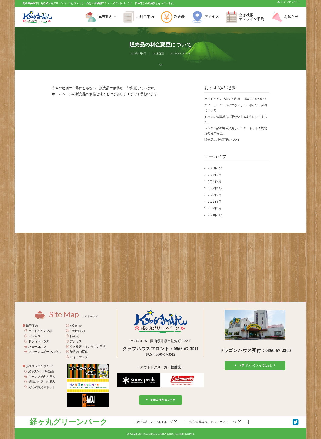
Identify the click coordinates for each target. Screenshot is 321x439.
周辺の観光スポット (39, 387)
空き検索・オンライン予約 (86, 346)
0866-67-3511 (186, 348)
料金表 (173, 17)
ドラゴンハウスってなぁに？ (255, 365)
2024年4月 (214, 181)
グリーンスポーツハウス (42, 351)
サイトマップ (77, 357)
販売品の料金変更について (222, 139)
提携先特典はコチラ (160, 399)
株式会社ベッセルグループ (157, 421)
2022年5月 (214, 201)
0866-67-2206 (278, 350)
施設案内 (100, 17)
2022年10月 (215, 188)
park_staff (172, 53)
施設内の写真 (77, 351)
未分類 (160, 53)
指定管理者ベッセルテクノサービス (215, 421)
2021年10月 (215, 215)
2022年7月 (214, 195)
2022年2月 (214, 208)
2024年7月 (214, 174)
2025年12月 (215, 168)
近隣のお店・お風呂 (39, 381)
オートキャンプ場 (38, 331)
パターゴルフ (35, 346)
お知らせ (284, 17)
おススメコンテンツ (38, 366)
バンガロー (33, 336)
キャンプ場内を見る (39, 376)
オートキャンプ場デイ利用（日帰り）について (235, 98)
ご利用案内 (138, 17)
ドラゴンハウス (36, 341)
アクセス (205, 17)
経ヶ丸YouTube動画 (39, 371)
